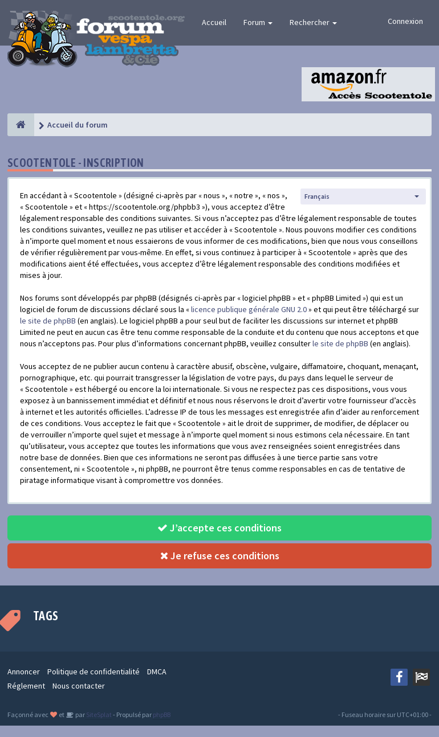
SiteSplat (98, 714)
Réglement (26, 686)
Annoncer (23, 671)
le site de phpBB (48, 321)
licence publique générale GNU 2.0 (249, 309)
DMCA (156, 671)
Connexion (405, 21)
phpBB (161, 714)
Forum (258, 22)
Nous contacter (78, 686)
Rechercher (313, 22)
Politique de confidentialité (93, 671)
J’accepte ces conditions (219, 527)
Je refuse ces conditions (219, 555)
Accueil (214, 22)
